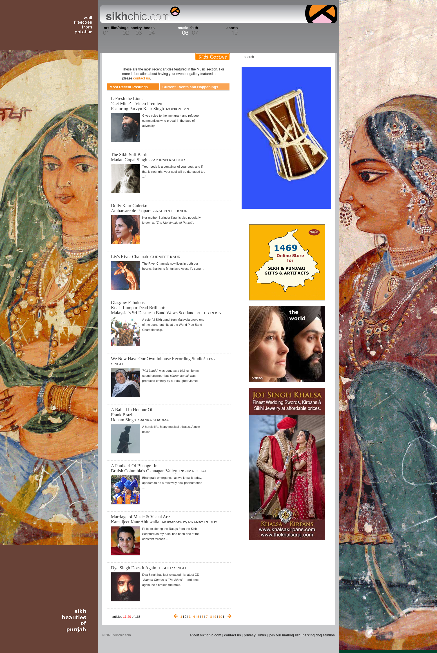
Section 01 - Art (104, 30)
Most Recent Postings (129, 87)
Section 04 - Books (148, 30)
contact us (141, 78)
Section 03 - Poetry (135, 30)
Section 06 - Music (183, 30)
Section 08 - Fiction (205, 30)
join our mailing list (284, 635)
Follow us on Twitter (316, 56)
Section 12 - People (260, 30)
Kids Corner (212, 56)
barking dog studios (318, 635)
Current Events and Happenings (190, 87)
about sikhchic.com (205, 635)
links (262, 635)
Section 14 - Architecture (293, 30)
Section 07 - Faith (194, 30)
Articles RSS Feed (325, 56)
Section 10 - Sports (231, 30)
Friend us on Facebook (308, 56)
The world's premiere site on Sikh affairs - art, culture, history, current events (141, 14)
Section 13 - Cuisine (274, 30)
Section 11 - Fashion (245, 30)
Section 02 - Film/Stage (119, 30)
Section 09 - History (218, 30)
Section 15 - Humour (312, 30)
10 (220, 616)
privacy (250, 635)
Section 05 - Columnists (166, 30)
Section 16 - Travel (325, 30)
